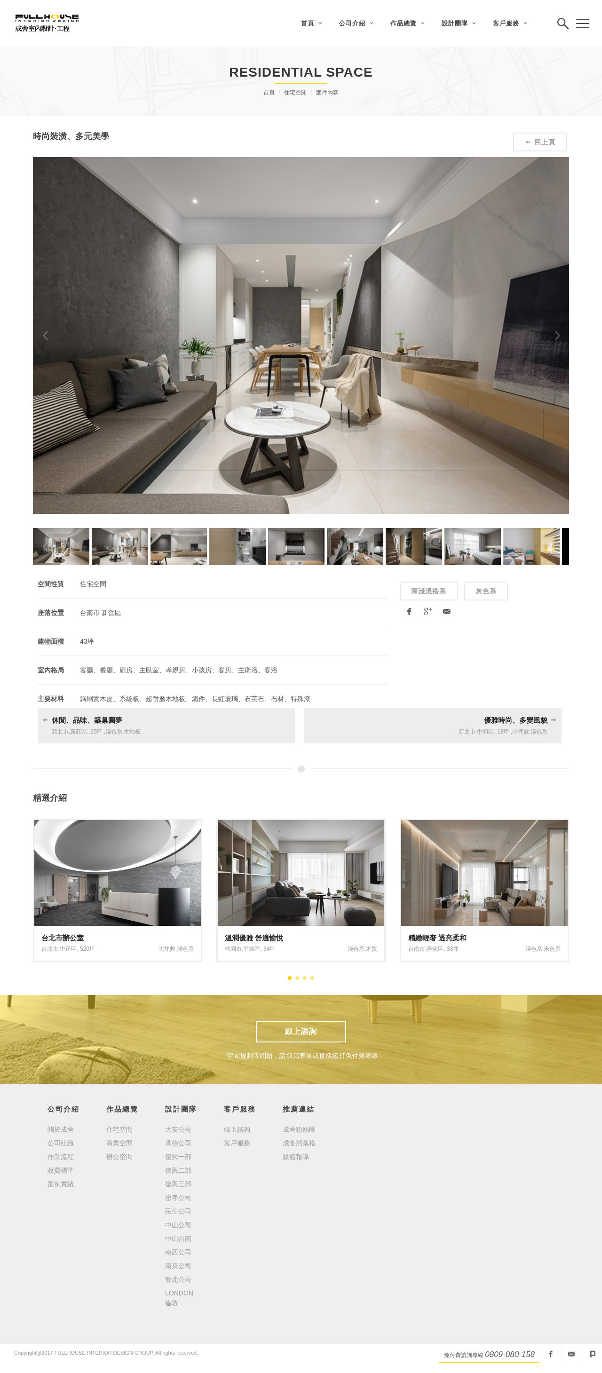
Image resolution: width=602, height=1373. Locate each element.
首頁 (269, 92)
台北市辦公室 (62, 938)
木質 (371, 949)
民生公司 (178, 1211)
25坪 (96, 731)
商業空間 (119, 1143)
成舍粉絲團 (299, 1129)
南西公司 (178, 1252)
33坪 (453, 949)
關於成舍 (61, 1129)
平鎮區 (251, 949)
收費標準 (61, 1170)
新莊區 (78, 731)
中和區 (485, 731)
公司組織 (61, 1143)
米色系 (552, 949)
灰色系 (486, 591)
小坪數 (520, 731)
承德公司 (178, 1143)
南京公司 (178, 1266)
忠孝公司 (178, 1197)
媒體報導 (296, 1156)
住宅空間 (295, 92)
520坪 (87, 949)
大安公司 (178, 1129)
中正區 (68, 949)
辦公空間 (119, 1156)
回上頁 (539, 142)
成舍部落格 (299, 1143)
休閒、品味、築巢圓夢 (87, 720)
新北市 (60, 731)
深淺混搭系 (428, 591)
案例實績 (61, 1184)
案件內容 (327, 92)
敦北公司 (178, 1279)
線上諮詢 (301, 1031)
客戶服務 (237, 1143)
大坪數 (166, 949)
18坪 (503, 731)
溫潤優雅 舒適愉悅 (254, 938)
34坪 (269, 949)
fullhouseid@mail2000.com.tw (571, 1354)
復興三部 (178, 1184)
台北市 (49, 949)
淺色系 (113, 731)
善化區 (435, 949)
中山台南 (178, 1238)
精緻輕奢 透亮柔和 (437, 938)
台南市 (416, 949)
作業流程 (61, 1156)
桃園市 (233, 949)
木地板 (132, 731)
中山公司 (178, 1225)
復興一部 (178, 1156)
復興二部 (178, 1170)
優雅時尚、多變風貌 (515, 720)
